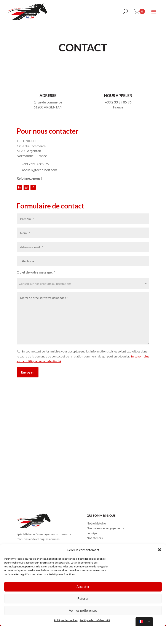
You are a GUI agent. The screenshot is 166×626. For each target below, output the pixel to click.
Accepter (83, 586)
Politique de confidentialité (95, 620)
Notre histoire (96, 523)
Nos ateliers (95, 538)
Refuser (83, 598)
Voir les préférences (83, 610)
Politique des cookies (66, 620)
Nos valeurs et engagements (105, 528)
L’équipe (92, 533)
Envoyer (27, 372)
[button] (159, 550)
